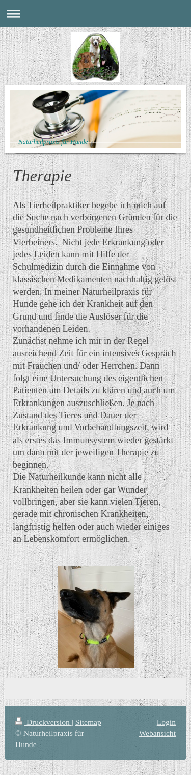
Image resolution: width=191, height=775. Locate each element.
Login (166, 721)
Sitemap (88, 721)
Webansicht (157, 733)
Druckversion (43, 721)
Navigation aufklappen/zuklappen (95, 13)
